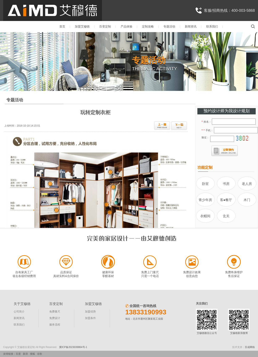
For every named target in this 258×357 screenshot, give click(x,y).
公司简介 (19, 311)
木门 (247, 200)
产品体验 (126, 26)
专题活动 (169, 26)
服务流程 (54, 324)
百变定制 (105, 26)
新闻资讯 (191, 26)
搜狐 (32, 353)
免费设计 (54, 318)
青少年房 (205, 200)
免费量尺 (54, 311)
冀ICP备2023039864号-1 (73, 347)
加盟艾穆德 (82, 26)
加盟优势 (90, 311)
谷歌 (39, 353)
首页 (62, 26)
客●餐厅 (226, 200)
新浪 (25, 353)
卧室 (205, 184)
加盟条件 (90, 318)
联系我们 (212, 26)
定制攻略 (148, 26)
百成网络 (250, 347)
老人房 (247, 184)
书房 (226, 184)
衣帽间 (205, 216)
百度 (18, 353)
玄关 (226, 216)
